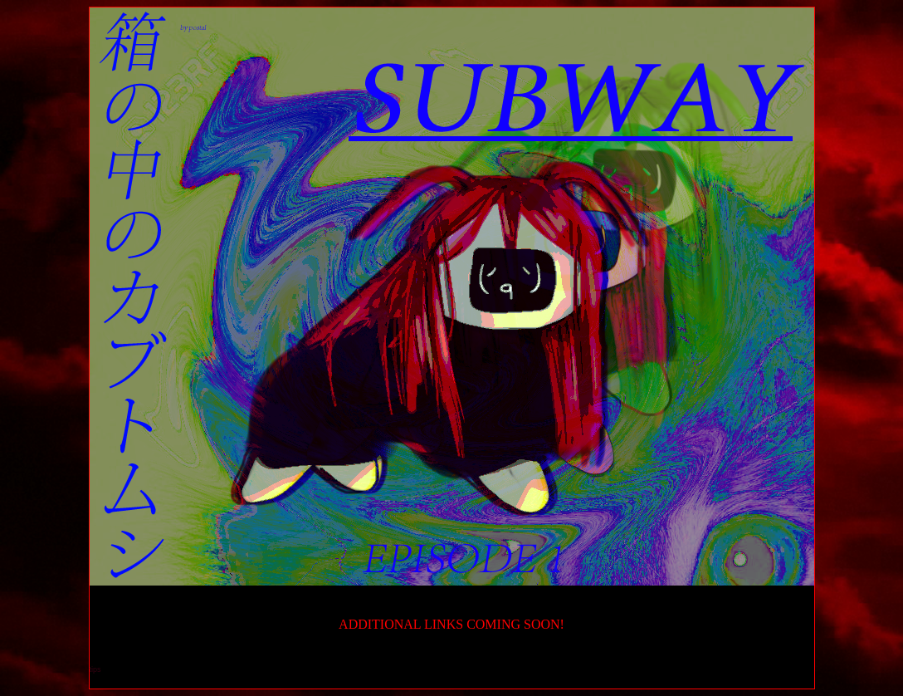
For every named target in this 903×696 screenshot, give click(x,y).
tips (95, 669)
